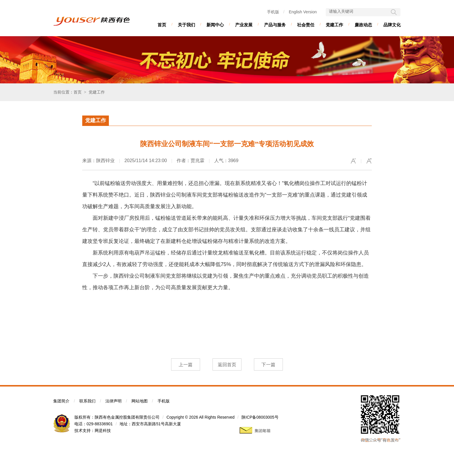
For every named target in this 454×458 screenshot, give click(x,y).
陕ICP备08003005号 (260, 417)
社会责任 (305, 24)
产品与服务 (275, 24)
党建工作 (334, 24)
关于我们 (186, 24)
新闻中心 (215, 24)
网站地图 (139, 401)
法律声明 (113, 401)
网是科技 (103, 430)
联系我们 (87, 401)
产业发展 (243, 24)
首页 (162, 24)
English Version (303, 12)
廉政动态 (363, 24)
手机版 (273, 12)
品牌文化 (392, 24)
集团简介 (61, 401)
